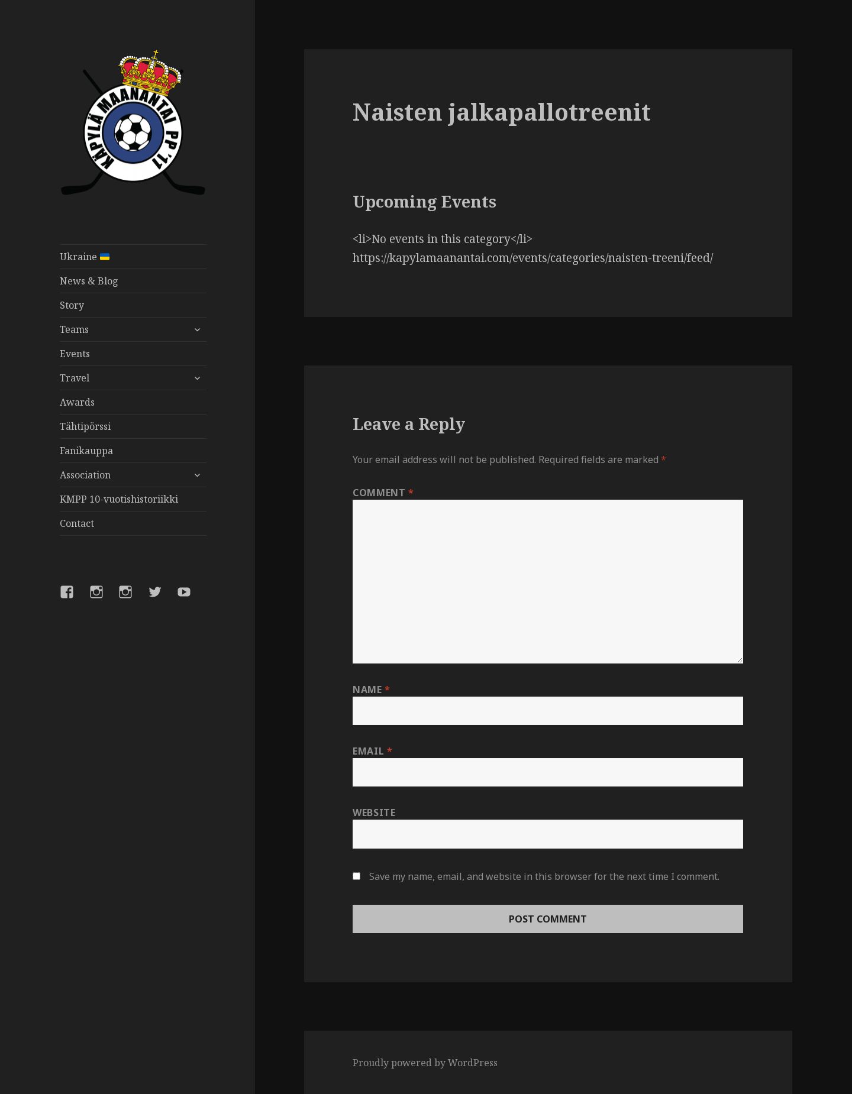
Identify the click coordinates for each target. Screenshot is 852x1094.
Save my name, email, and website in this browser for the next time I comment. (544, 876)
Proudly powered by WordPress (425, 1062)
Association (85, 474)
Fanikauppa (86, 450)
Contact (77, 523)
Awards (77, 402)
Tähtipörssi (85, 426)
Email (372, 751)
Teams (74, 329)
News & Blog (89, 280)
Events (75, 353)
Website (374, 812)
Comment (383, 492)
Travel (74, 377)
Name (371, 689)
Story (72, 305)
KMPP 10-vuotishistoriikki (119, 499)
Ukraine (84, 256)
